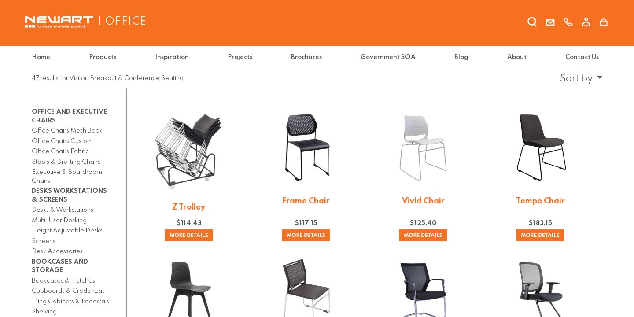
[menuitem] (43, 57)
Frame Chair (306, 201)
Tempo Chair (540, 201)
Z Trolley (188, 207)
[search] (532, 23)
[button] (578, 79)
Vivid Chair (423, 201)
